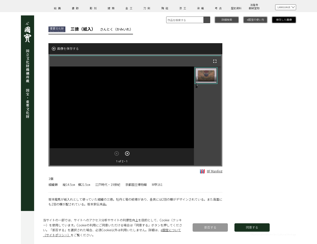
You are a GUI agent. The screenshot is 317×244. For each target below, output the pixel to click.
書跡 (76, 8)
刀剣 (147, 8)
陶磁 (165, 8)
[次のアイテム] (127, 153)
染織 (201, 8)
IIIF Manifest (211, 171)
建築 (112, 8)
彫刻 (94, 8)
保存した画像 (284, 19)
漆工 (183, 8)
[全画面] (215, 61)
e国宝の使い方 (255, 19)
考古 (219, 8)
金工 (129, 8)
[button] (206, 75)
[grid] (207, 116)
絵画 (58, 8)
